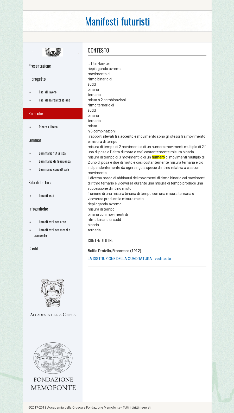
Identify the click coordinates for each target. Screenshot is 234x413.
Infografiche (38, 209)
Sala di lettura (40, 182)
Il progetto (37, 79)
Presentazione (39, 66)
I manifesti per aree (52, 221)
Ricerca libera (48, 126)
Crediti (34, 248)
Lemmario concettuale (54, 169)
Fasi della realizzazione (54, 100)
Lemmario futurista (52, 153)
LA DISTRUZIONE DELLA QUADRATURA (120, 259)
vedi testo (163, 259)
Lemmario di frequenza (55, 161)
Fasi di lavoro (47, 91)
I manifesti (46, 195)
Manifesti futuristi (117, 21)
